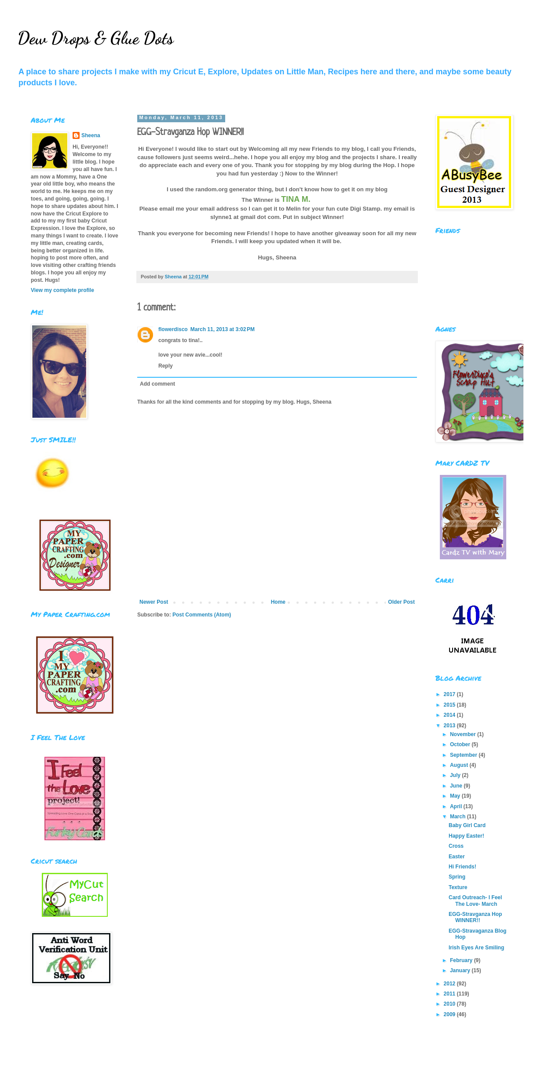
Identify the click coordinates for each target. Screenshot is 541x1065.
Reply (165, 366)
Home (278, 602)
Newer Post (153, 602)
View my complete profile (62, 290)
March (458, 816)
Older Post (401, 602)
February (462, 960)
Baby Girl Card (467, 825)
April (457, 806)
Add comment (157, 384)
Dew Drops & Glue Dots (95, 37)
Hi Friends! (462, 867)
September (464, 755)
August (460, 765)
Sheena (90, 135)
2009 (450, 1014)
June (457, 786)
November (463, 734)
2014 (450, 715)
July (456, 775)
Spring (457, 877)
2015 (450, 705)
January (461, 970)
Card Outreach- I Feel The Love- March (475, 900)
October (461, 744)
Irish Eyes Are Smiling (476, 948)
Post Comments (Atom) (201, 615)
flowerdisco (173, 329)
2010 (450, 1004)
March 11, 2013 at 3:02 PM (222, 329)
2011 (450, 994)
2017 (450, 694)
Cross (456, 846)
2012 (450, 984)
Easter (457, 856)
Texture (458, 887)
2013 (450, 725)
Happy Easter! (466, 836)
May (456, 796)
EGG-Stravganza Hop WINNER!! (475, 917)
